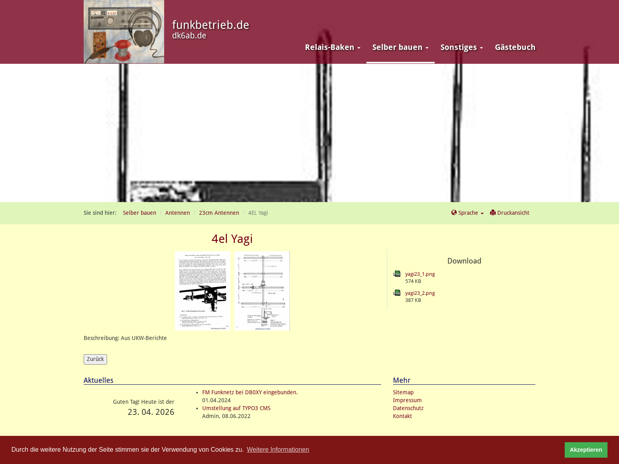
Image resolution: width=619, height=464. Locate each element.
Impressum (407, 400)
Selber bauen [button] (400, 47)
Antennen (177, 213)
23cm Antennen (219, 213)
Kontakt (402, 416)
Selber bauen (139, 213)
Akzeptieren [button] (586, 450)
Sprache (467, 213)
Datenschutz (408, 408)
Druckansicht (509, 213)
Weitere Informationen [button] (278, 449)
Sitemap (403, 392)
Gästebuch (515, 47)
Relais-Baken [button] (332, 47)
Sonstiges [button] (462, 47)
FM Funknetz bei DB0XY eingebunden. (250, 392)
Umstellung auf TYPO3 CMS (236, 408)
